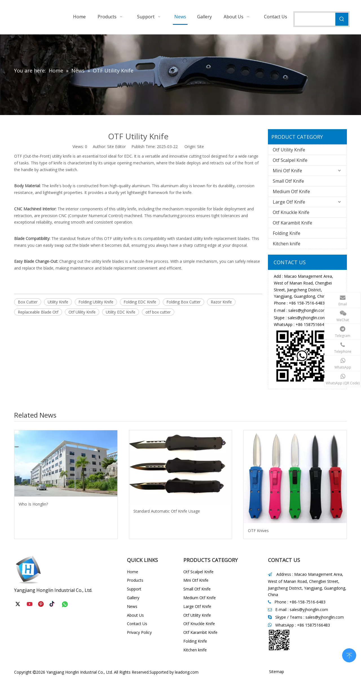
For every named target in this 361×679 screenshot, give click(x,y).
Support (134, 589)
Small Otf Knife (288, 181)
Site (200, 146)
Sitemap (276, 671)
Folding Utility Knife (95, 302)
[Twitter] (18, 604)
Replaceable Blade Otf (38, 312)
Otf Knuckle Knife (291, 212)
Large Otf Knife (289, 202)
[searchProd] (315, 19)
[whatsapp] (64, 604)
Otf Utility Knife (289, 150)
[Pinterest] (41, 604)
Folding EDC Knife (140, 302)
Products (135, 580)
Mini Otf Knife (287, 170)
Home (132, 571)
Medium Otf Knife (291, 191)
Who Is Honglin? (33, 504)
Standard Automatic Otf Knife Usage (166, 511)
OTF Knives (258, 530)
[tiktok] (53, 604)
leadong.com (187, 672)
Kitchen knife (286, 244)
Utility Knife (58, 302)
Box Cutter (28, 302)
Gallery (133, 597)
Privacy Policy (139, 632)
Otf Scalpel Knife (290, 160)
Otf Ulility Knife (82, 312)
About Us (135, 615)
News (132, 606)
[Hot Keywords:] (341, 19)
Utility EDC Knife (120, 312)
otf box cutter (158, 312)
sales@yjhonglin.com (307, 310)
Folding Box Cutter (183, 302)
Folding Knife (286, 233)
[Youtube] (30, 604)
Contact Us (137, 623)
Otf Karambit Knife (292, 223)
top (349, 654)
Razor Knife (221, 302)
